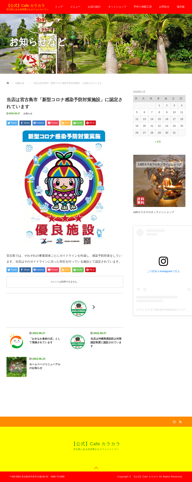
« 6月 (158, 141)
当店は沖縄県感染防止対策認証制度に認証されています (105, 342)
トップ (59, 6)
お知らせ (27, 113)
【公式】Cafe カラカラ (25, 6)
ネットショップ (117, 6)
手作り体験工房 (143, 6)
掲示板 (181, 6)
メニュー (75, 6)
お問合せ (164, 6)
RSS (180, 421)
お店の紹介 (94, 6)
